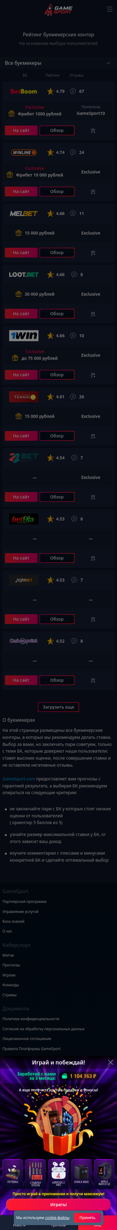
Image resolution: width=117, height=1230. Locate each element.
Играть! (58, 1204)
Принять (87, 1217)
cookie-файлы (57, 1217)
